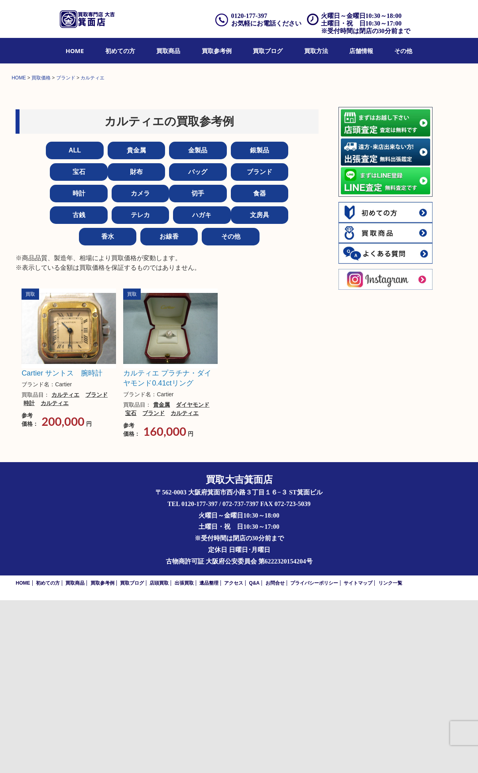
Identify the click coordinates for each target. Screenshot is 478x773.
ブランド (259, 344)
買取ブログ (268, 51)
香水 (107, 409)
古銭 (79, 387)
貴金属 (136, 323)
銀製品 (259, 323)
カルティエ (65, 567)
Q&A (254, 756)
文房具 (259, 387)
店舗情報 (361, 51)
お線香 (169, 409)
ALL (75, 323)
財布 (136, 344)
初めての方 (120, 51)
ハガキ (201, 387)
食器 (259, 366)
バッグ (197, 344)
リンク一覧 (390, 756)
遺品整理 (208, 756)
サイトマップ (358, 756)
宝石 (79, 344)
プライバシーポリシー (314, 756)
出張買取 (184, 756)
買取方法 (316, 51)
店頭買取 (159, 756)
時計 (79, 366)
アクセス (233, 756)
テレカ (140, 387)
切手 (197, 366)
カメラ (140, 366)
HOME (75, 51)
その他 (403, 51)
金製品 (197, 323)
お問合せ (275, 756)
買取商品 (168, 51)
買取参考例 (217, 51)
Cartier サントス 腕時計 (62, 546)
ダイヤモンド (192, 578)
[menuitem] (75, 50)
